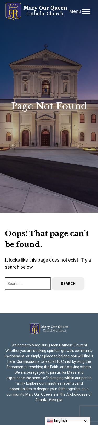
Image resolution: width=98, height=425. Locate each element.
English (57, 421)
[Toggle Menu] (86, 11)
